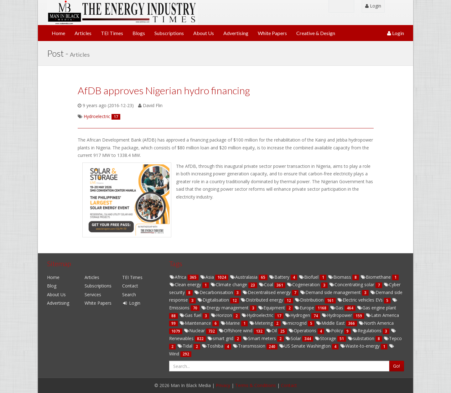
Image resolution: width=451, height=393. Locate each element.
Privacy (223, 385)
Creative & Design (315, 33)
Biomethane (376, 277)
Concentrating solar (352, 284)
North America (376, 323)
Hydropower (337, 315)
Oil (272, 331)
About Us (203, 33)
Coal (266, 284)
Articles (83, 33)
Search (129, 294)
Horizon (221, 315)
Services (93, 294)
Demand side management (331, 292)
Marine (230, 323)
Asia (207, 277)
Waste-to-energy (360, 346)
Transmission (249, 346)
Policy (334, 331)
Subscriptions (169, 33)
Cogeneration (304, 284)
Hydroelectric (258, 315)
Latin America (382, 315)
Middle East (331, 323)
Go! (396, 366)
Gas (337, 308)
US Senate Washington (305, 346)
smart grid (221, 338)
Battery (280, 277)
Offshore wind (236, 331)
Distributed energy (262, 300)
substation (361, 338)
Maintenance (195, 323)
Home (58, 33)
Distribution (309, 300)
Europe (304, 308)
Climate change (229, 284)
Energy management (225, 308)
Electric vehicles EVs (360, 300)
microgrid (295, 323)
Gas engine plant (376, 308)
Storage (325, 338)
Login (373, 6)
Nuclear (195, 331)
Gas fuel (191, 315)
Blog (51, 286)
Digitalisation (213, 300)
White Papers (272, 33)
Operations (303, 331)
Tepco (392, 338)
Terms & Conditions (255, 385)
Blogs (138, 33)
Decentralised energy (267, 292)
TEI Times (112, 33)
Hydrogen (298, 315)
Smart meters (259, 338)
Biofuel (309, 277)
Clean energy (185, 284)
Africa (178, 277)
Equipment (272, 308)
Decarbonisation (214, 292)
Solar (293, 338)
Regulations (367, 331)
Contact (130, 286)
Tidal (185, 346)
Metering (261, 323)
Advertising (235, 33)
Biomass (340, 277)
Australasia (244, 277)
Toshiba (213, 346)
